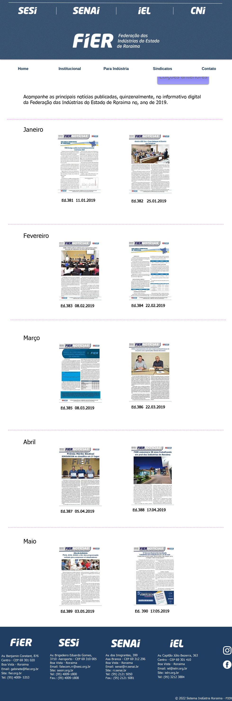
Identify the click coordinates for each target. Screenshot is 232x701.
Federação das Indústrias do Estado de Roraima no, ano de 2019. (99, 102)
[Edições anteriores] (183, 77)
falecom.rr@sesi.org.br (75, 666)
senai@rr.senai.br (127, 666)
